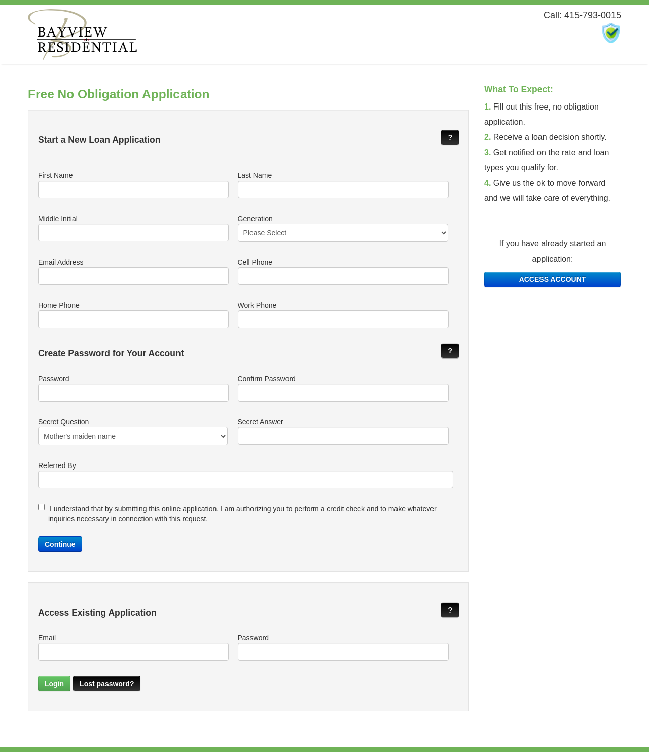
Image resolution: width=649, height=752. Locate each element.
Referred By (245, 474)
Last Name (343, 184)
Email (133, 647)
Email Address (133, 271)
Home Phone (133, 314)
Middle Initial (133, 227)
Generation (343, 228)
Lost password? (107, 683)
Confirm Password (343, 388)
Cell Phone (343, 271)
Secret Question (133, 431)
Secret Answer (343, 431)
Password (133, 388)
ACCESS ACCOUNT (552, 279)
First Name (133, 184)
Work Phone (343, 314)
